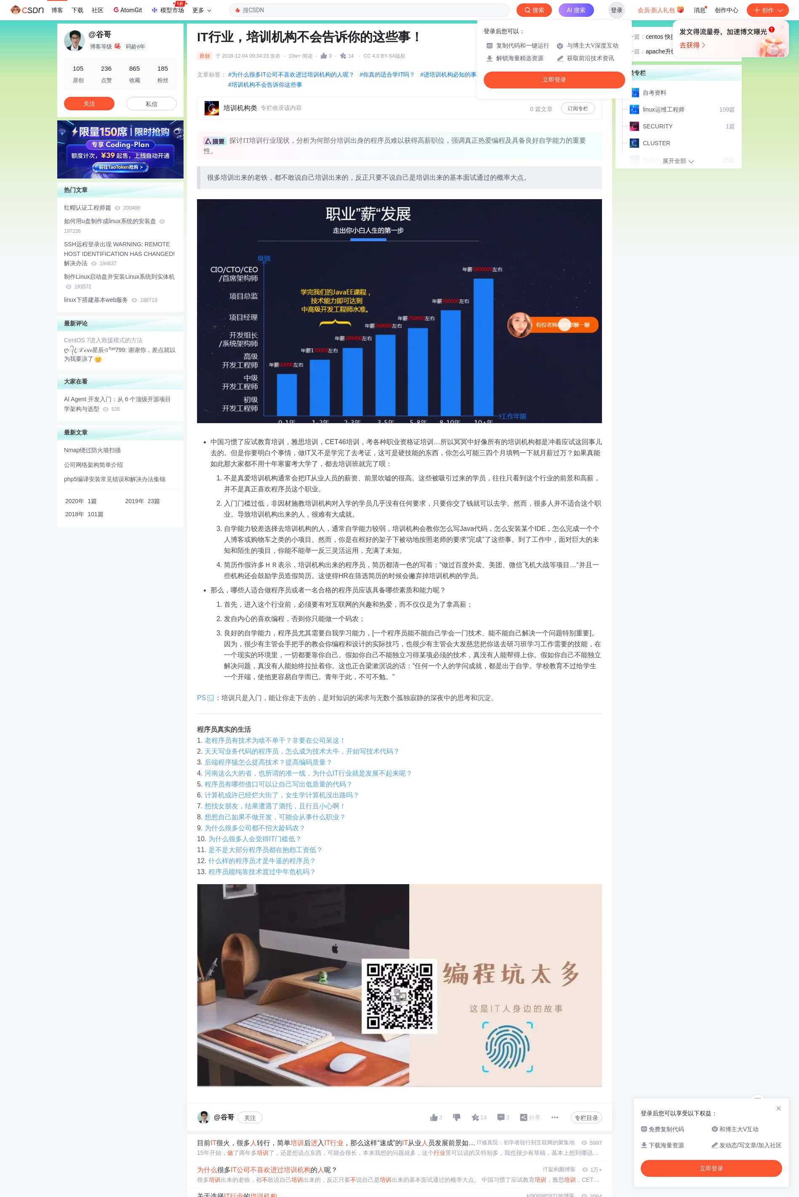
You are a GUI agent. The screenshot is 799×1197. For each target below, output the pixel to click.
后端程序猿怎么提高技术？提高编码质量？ (269, 762)
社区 (98, 10)
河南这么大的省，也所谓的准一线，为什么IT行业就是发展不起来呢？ (309, 773)
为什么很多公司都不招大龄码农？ (255, 828)
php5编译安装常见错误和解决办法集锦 (114, 479)
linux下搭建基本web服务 (110, 299)
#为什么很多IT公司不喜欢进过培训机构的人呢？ (291, 74)
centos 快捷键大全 (670, 64)
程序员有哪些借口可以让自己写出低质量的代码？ (279, 784)
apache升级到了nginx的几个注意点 (689, 80)
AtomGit (127, 10)
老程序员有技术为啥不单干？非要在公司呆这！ (275, 740)
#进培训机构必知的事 (448, 74)
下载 (77, 10)
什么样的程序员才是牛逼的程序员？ (262, 860)
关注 (250, 1117)
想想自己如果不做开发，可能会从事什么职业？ (275, 817)
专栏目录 (586, 1117)
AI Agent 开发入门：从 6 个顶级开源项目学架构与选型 (117, 404)
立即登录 (554, 80)
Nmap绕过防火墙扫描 (92, 450)
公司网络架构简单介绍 (93, 464)
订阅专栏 (578, 109)
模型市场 (168, 7)
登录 (617, 10)
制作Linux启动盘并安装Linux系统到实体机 (119, 281)
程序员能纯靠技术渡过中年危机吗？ (262, 871)
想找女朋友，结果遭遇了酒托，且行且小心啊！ (275, 806)
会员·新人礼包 (661, 9)
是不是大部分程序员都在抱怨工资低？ (265, 849)
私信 (151, 104)
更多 (201, 10)
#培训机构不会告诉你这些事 (265, 84)
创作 (768, 10)
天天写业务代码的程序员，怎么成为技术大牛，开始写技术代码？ (302, 751)
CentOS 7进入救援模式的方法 (103, 340)
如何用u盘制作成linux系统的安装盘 (114, 226)
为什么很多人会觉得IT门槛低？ (255, 838)
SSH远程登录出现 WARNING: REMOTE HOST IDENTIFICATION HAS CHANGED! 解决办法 (119, 254)
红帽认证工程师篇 (102, 207)
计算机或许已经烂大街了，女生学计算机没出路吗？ (282, 795)
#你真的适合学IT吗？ (387, 74)
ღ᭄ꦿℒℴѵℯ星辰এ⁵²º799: (96, 350)
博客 (57, 10)
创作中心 (726, 10)
